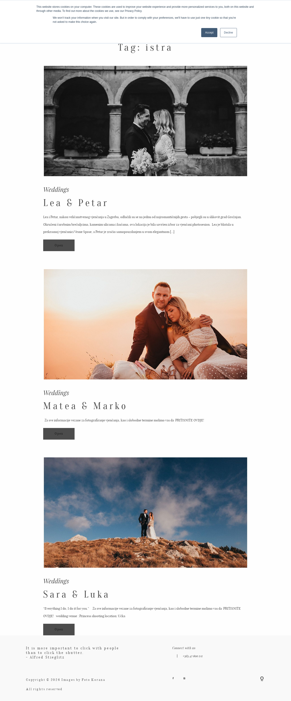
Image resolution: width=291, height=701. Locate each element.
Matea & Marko (85, 411)
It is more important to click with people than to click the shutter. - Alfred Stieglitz (72, 657)
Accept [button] (209, 32)
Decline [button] (228, 32)
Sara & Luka (76, 595)
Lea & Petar (76, 203)
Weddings (56, 189)
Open (59, 245)
